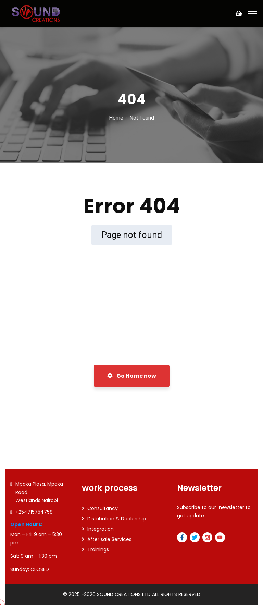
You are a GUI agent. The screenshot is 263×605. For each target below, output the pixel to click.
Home (116, 117)
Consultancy (102, 508)
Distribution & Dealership (116, 518)
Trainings (98, 549)
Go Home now (131, 376)
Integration (100, 528)
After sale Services (109, 539)
